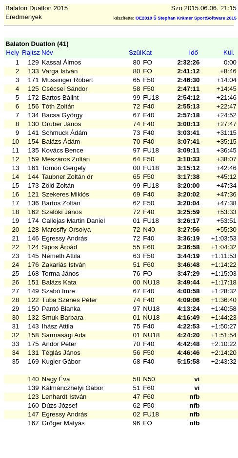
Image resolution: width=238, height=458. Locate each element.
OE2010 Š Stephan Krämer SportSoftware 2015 (186, 18)
